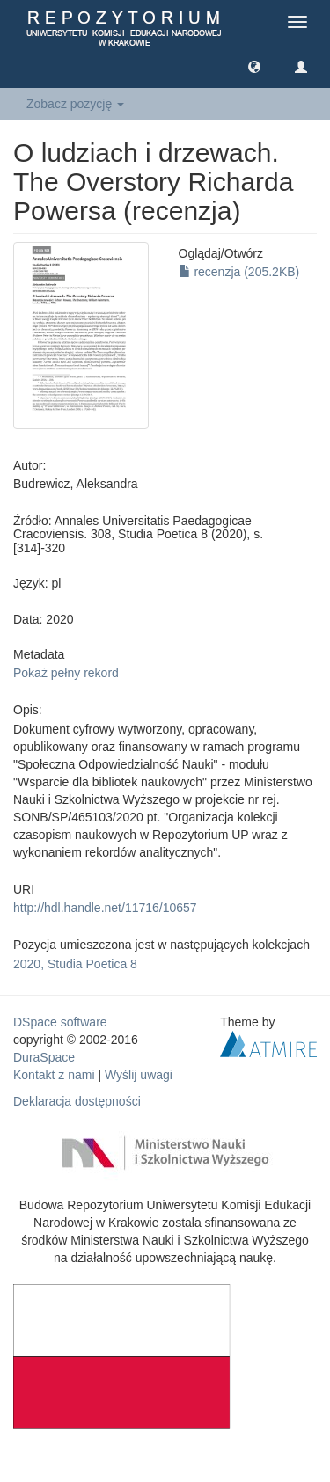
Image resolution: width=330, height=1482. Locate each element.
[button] (254, 66)
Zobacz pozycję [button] (75, 104)
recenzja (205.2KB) (239, 272)
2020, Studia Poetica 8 (75, 964)
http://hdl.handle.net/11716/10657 (105, 908)
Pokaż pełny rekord (66, 673)
